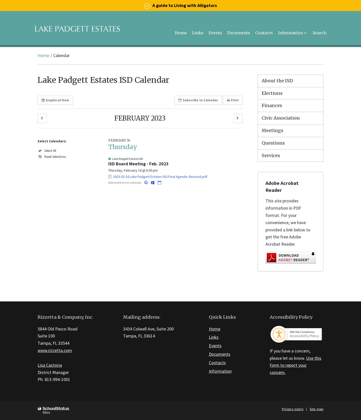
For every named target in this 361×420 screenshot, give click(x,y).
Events (215, 345)
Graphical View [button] (55, 100)
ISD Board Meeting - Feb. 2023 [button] (138, 164)
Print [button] (233, 100)
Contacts (217, 362)
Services (271, 155)
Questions (273, 143)
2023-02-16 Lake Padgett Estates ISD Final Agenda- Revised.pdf (160, 176)
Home (43, 55)
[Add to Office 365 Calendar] (153, 182)
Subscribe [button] (198, 100)
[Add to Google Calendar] (146, 182)
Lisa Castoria (50, 365)
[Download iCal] (159, 182)
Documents (219, 354)
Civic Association (281, 118)
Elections (272, 93)
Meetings (272, 130)
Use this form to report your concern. (295, 365)
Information (220, 371)
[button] (42, 118)
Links (214, 337)
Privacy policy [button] (292, 409)
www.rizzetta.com (55, 350)
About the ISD (277, 81)
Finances (272, 105)
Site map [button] (316, 409)
